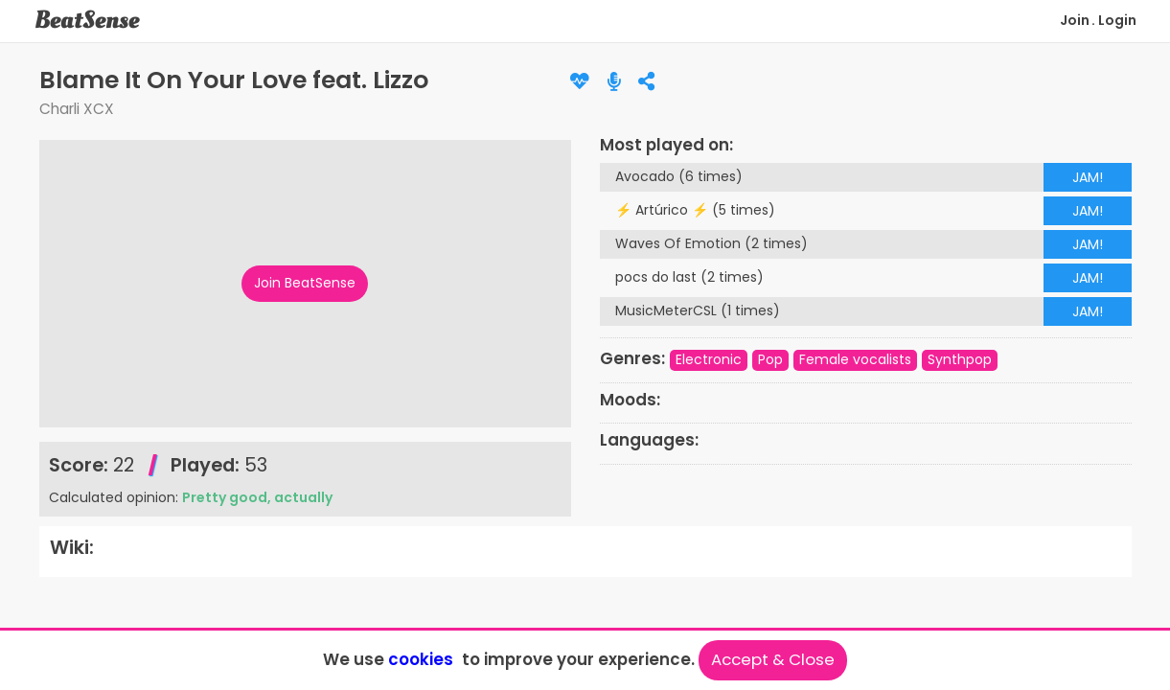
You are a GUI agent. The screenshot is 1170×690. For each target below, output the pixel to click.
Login (1117, 20)
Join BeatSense (305, 282)
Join (1075, 20)
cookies (420, 659)
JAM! (1087, 177)
